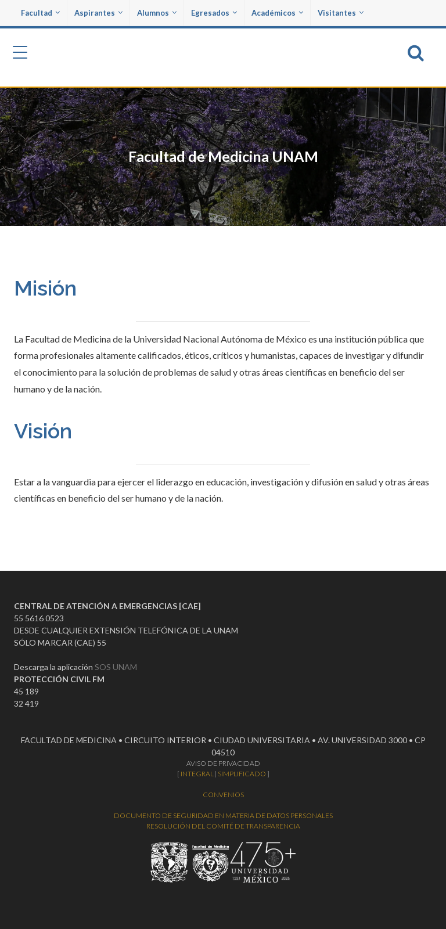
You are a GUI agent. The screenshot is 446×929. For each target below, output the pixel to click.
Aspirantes (98, 13)
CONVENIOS (223, 794)
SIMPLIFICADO (242, 773)
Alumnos (157, 13)
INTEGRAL (197, 773)
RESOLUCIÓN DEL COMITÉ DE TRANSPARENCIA (223, 826)
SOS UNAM (116, 667)
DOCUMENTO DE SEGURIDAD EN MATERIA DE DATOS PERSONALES (223, 815)
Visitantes (341, 13)
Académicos (277, 13)
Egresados (214, 13)
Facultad (40, 13)
